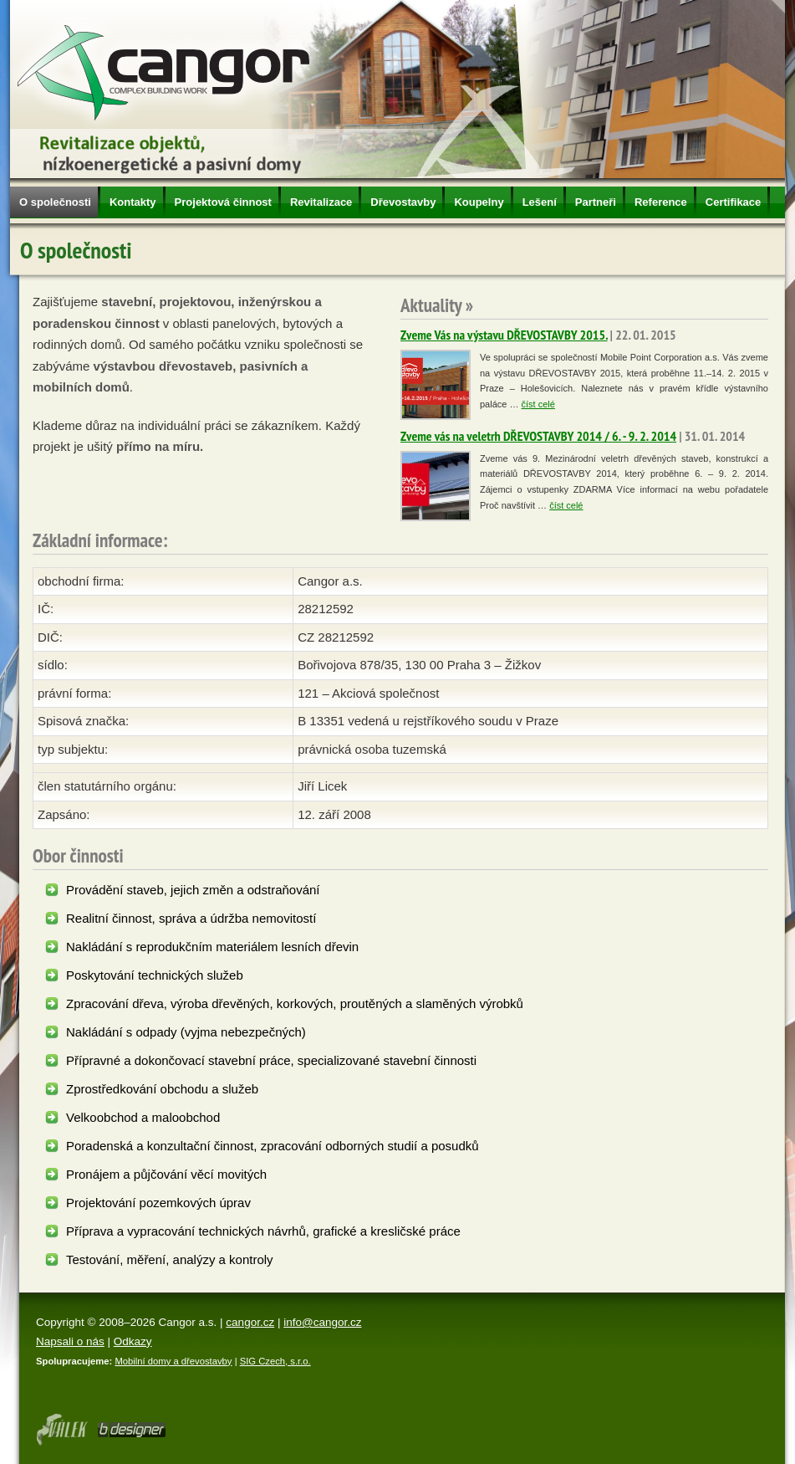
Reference (660, 202)
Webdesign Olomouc (61, 1429)
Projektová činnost (223, 202)
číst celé (538, 404)
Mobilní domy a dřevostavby (173, 1361)
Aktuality (430, 305)
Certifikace (733, 202)
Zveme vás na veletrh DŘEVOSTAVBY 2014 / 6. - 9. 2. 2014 (538, 435)
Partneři (595, 202)
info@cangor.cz (322, 1322)
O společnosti (55, 202)
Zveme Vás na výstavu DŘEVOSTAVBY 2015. (504, 334)
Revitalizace (321, 202)
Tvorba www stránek (132, 1429)
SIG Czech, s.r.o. (275, 1361)
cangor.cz (250, 1322)
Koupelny (478, 202)
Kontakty (133, 202)
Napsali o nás (70, 1341)
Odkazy (133, 1341)
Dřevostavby (403, 202)
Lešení (539, 202)
